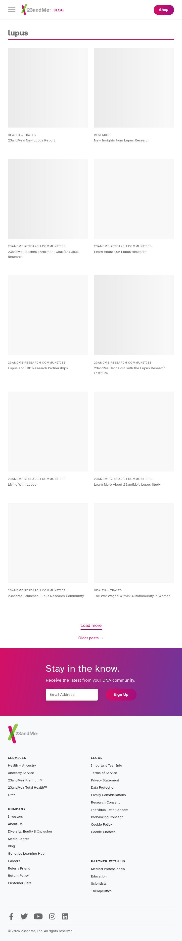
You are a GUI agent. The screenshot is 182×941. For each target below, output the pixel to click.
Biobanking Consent (107, 817)
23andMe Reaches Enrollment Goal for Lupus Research (43, 254)
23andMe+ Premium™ (25, 780)
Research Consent (105, 802)
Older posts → (91, 638)
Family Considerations (108, 795)
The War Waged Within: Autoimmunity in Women (132, 596)
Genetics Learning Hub (26, 853)
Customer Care (20, 883)
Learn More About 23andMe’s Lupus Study (127, 484)
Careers (14, 861)
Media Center (18, 839)
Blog (11, 846)
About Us (15, 824)
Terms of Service (104, 773)
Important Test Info (106, 765)
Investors (15, 816)
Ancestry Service (21, 773)
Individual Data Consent (110, 810)
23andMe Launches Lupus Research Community (46, 596)
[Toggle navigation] (11, 9)
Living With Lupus (22, 484)
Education (99, 876)
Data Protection (103, 787)
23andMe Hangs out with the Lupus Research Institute (130, 370)
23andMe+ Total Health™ (27, 787)
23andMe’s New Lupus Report (31, 140)
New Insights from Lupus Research (121, 140)
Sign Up (121, 694)
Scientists (99, 883)
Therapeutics (101, 891)
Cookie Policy (101, 824)
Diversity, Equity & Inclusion (30, 831)
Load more (91, 625)
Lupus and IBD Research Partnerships (38, 368)
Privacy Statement (105, 780)
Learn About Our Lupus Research (120, 252)
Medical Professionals (108, 869)
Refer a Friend (19, 868)
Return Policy (18, 876)
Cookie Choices (103, 832)
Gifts (11, 795)
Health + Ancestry (22, 765)
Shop (164, 9)
